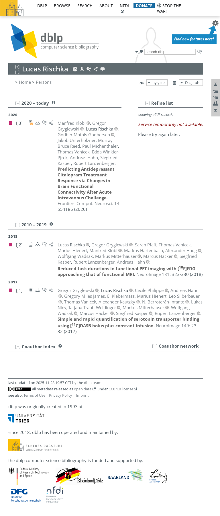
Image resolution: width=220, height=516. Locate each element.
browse (62, 5)
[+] (155, 346)
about (106, 5)
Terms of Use (34, 395)
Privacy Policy (60, 395)
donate (144, 5)
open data (82, 389)
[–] (147, 103)
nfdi (124, 5)
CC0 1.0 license (121, 389)
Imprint (82, 395)
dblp (42, 5)
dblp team (92, 382)
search (85, 5)
